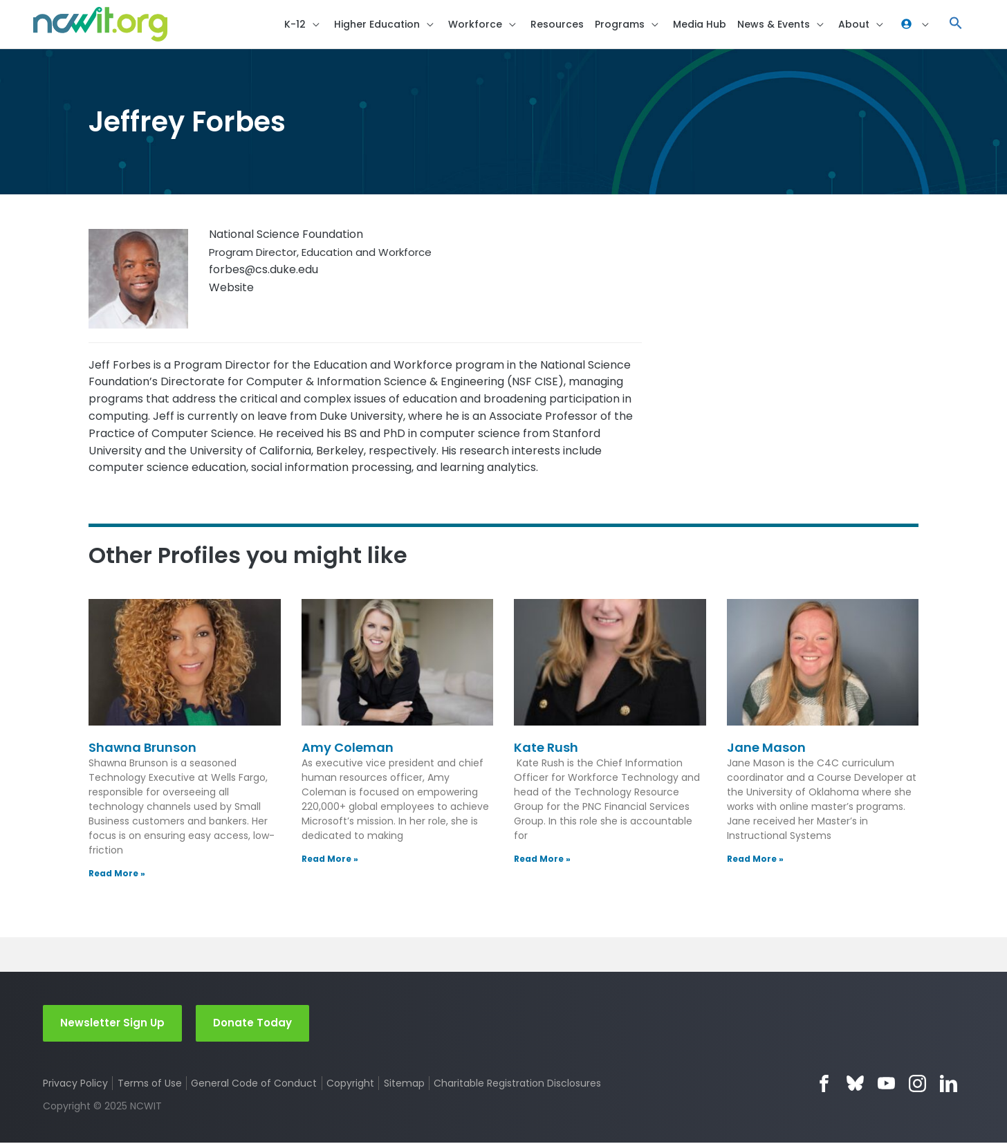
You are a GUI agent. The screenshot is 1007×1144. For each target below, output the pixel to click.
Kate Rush (546, 748)
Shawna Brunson (142, 748)
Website (231, 288)
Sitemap (404, 1084)
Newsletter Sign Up (112, 1024)
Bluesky (855, 1085)
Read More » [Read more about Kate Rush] (542, 859)
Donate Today (252, 1024)
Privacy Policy (75, 1084)
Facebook (824, 1085)
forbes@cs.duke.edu (264, 270)
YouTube (886, 1085)
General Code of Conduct (254, 1084)
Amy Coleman (348, 748)
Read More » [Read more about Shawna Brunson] (117, 874)
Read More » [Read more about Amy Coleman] (330, 859)
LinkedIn (948, 1085)
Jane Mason (766, 748)
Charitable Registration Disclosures (518, 1084)
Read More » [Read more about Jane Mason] (755, 859)
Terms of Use (150, 1084)
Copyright (350, 1084)
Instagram (917, 1085)
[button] (956, 25)
